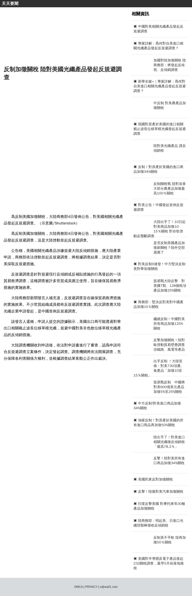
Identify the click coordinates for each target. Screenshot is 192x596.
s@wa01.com (109, 586)
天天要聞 (10, 3)
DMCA (78, 586)
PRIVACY (91, 586)
